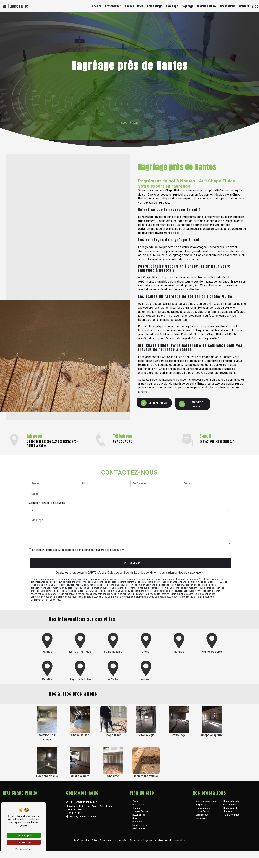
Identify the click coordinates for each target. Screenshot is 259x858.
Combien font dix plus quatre (47, 485)
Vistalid (82, 842)
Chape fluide (202, 813)
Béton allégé (152, 6)
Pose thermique (231, 806)
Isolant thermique (232, 816)
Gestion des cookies (171, 842)
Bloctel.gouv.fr (171, 581)
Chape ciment (230, 809)
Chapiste (227, 813)
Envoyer (133, 545)
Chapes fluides (132, 6)
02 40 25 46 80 (74, 815)
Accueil (94, 6)
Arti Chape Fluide (18, 6)
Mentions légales (141, 842)
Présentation (111, 6)
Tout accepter (23, 835)
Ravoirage (170, 6)
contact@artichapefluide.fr (81, 818)
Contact (242, 6)
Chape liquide (203, 809)
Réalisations (225, 6)
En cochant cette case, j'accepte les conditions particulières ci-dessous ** (78, 532)
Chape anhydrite (231, 803)
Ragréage (185, 6)
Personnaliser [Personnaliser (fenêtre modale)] (23, 849)
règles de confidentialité (122, 556)
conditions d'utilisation (160, 556)
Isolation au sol (204, 6)
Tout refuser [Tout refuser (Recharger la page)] (23, 842)
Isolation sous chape (206, 803)
